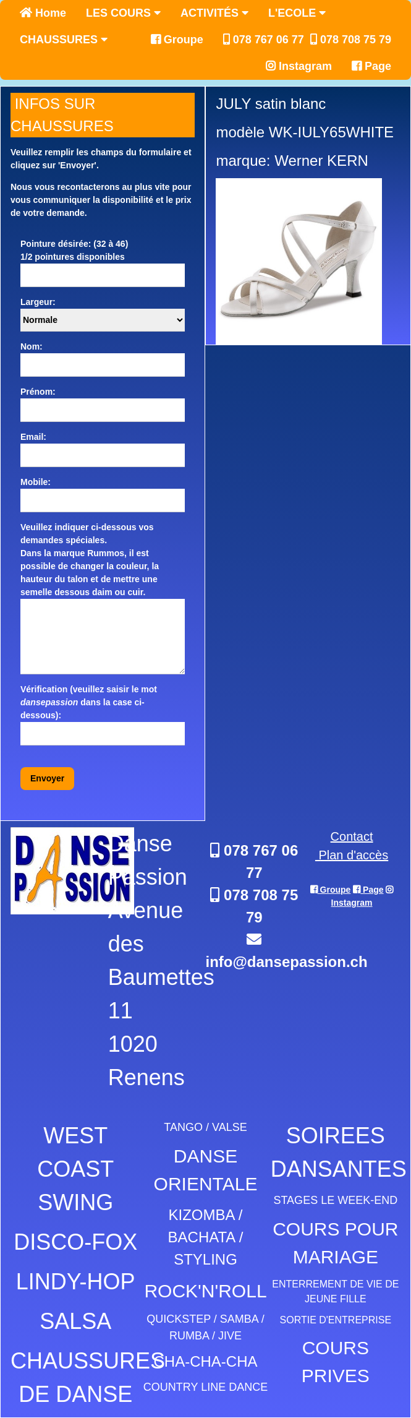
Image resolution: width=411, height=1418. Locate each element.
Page (371, 66)
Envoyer (47, 778)
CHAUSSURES (64, 39)
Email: (33, 437)
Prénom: (38, 392)
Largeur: (38, 302)
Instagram (299, 66)
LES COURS (123, 13)
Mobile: (35, 482)
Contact (352, 836)
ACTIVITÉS (214, 13)
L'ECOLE (297, 13)
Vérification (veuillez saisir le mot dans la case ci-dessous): (88, 702)
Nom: (31, 346)
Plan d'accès (351, 855)
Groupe (177, 39)
